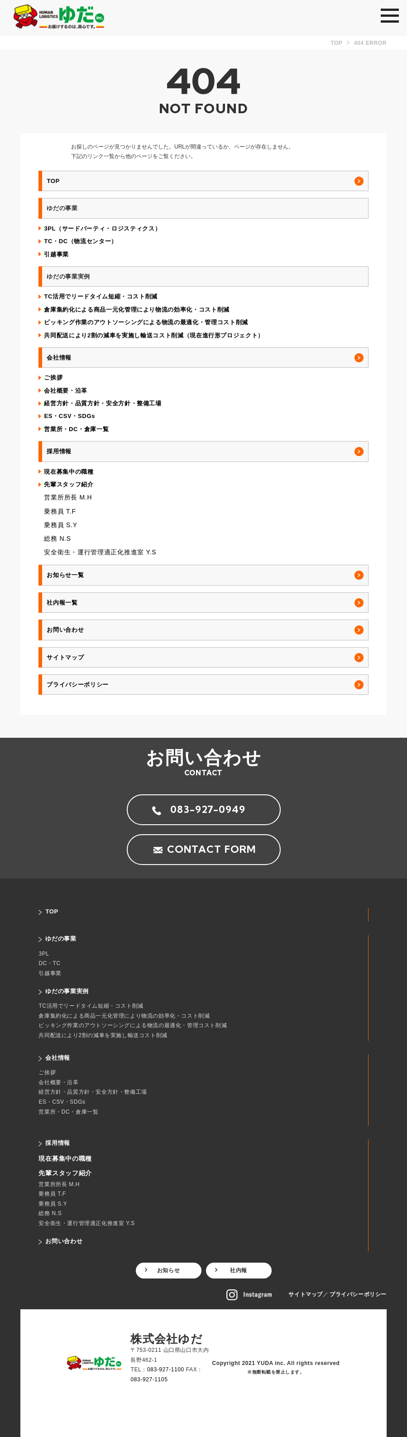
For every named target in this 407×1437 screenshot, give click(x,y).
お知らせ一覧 (65, 575)
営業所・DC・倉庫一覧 (76, 429)
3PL (43, 954)
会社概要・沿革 (65, 390)
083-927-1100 (165, 1369)
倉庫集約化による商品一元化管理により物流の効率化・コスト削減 (137, 309)
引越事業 (56, 254)
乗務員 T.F (60, 511)
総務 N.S (57, 538)
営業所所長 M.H (68, 497)
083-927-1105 (149, 1379)
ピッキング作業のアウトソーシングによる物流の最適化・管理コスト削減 (146, 322)
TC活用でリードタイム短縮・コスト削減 (101, 296)
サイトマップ (65, 657)
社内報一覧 (62, 602)
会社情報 (59, 357)
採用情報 (59, 451)
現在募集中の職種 (68, 471)
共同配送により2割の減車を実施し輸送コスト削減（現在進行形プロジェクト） (154, 335)
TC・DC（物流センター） (80, 241)
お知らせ (168, 1270)
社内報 (238, 1270)
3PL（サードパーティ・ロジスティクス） (102, 228)
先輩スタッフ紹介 (68, 484)
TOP (53, 181)
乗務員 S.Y (60, 525)
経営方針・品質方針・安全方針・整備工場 (102, 403)
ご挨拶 (53, 377)
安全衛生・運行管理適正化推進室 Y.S (100, 552)
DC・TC (49, 963)
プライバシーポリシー (78, 684)
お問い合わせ (65, 629)
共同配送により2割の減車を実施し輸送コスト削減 (102, 1035)
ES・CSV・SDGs (69, 416)
